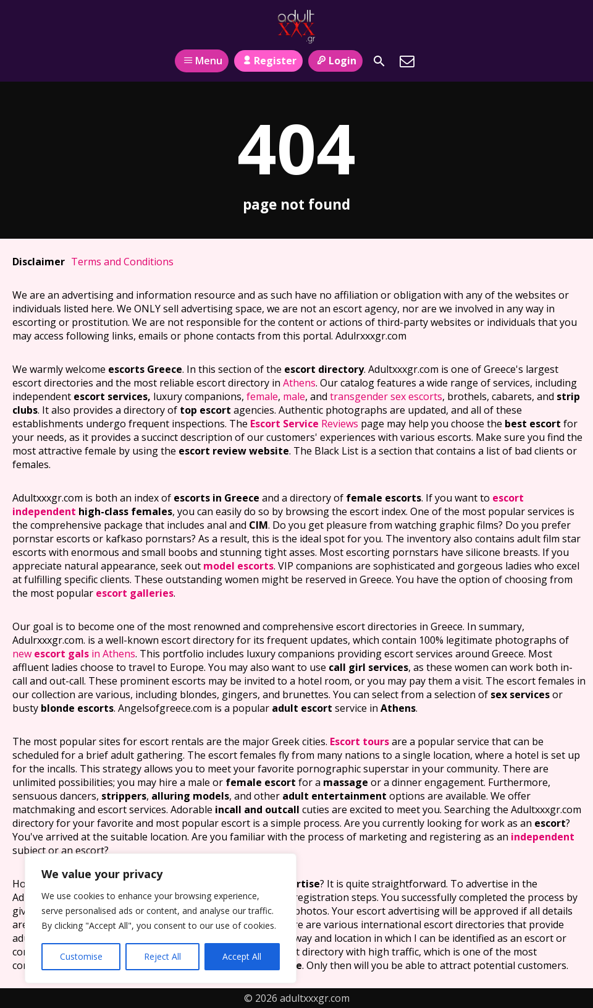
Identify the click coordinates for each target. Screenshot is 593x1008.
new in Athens (73, 653)
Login (335, 60)
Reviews (304, 423)
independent (542, 837)
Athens (299, 383)
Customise (81, 956)
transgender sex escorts (386, 396)
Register (268, 60)
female (262, 396)
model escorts (238, 566)
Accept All (241, 956)
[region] (160, 918)
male (294, 396)
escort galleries (135, 593)
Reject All (162, 956)
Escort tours (359, 741)
